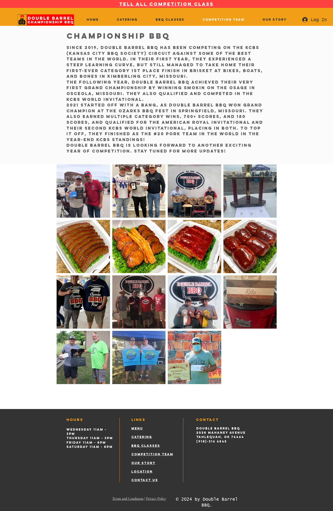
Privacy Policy (156, 498)
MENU (137, 428)
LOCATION (142, 471)
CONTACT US (144, 480)
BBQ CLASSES (145, 446)
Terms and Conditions (127, 498)
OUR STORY (143, 463)
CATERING (141, 437)
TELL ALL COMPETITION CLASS (166, 4)
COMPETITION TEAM (152, 454)
